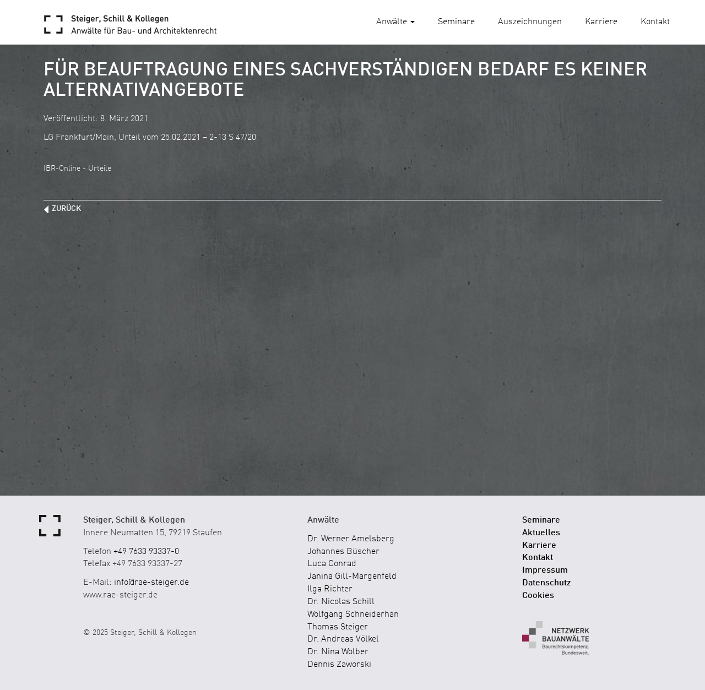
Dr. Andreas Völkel (343, 639)
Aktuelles (541, 533)
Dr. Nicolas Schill (341, 601)
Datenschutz (546, 583)
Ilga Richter (329, 589)
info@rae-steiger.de (151, 582)
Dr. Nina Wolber (337, 652)
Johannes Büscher (343, 551)
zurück (66, 209)
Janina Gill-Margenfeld (352, 576)
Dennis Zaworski (339, 664)
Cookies (538, 595)
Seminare (456, 22)
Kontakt (655, 22)
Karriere (601, 22)
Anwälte (395, 22)
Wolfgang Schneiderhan (353, 614)
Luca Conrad (331, 563)
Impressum (545, 570)
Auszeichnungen (530, 22)
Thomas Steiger (337, 627)
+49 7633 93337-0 (146, 551)
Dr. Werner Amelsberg (350, 539)
